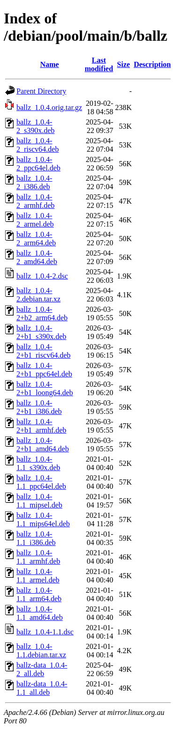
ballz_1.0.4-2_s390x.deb (35, 126)
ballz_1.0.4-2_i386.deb (34, 182)
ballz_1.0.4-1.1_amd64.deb (39, 613)
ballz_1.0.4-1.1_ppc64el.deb (41, 482)
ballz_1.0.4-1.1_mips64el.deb (43, 519)
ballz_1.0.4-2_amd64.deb (36, 257)
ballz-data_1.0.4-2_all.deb (41, 669)
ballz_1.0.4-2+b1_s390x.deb (41, 332)
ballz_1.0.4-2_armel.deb (35, 220)
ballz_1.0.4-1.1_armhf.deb (38, 557)
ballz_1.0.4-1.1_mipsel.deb (39, 501)
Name (49, 64)
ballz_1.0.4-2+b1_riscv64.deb (43, 351)
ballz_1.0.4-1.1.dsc (45, 632)
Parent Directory (41, 91)
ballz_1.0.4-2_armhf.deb (35, 201)
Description (152, 64)
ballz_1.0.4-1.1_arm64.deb (38, 594)
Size (123, 64)
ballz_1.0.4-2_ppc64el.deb (38, 163)
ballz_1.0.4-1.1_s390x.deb (38, 463)
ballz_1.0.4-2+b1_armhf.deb (41, 426)
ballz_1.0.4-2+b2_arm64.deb (42, 313)
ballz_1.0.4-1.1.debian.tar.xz (41, 650)
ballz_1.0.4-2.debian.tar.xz (38, 295)
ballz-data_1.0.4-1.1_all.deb (41, 688)
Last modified (98, 64)
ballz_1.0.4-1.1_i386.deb (36, 538)
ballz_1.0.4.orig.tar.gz (49, 107)
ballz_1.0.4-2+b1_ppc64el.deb (44, 369)
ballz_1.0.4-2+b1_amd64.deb (42, 444)
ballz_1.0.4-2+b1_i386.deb (39, 407)
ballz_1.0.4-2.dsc (42, 276)
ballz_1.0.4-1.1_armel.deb (38, 575)
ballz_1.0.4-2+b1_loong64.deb (44, 388)
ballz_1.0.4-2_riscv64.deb (37, 145)
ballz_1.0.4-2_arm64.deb (36, 238)
